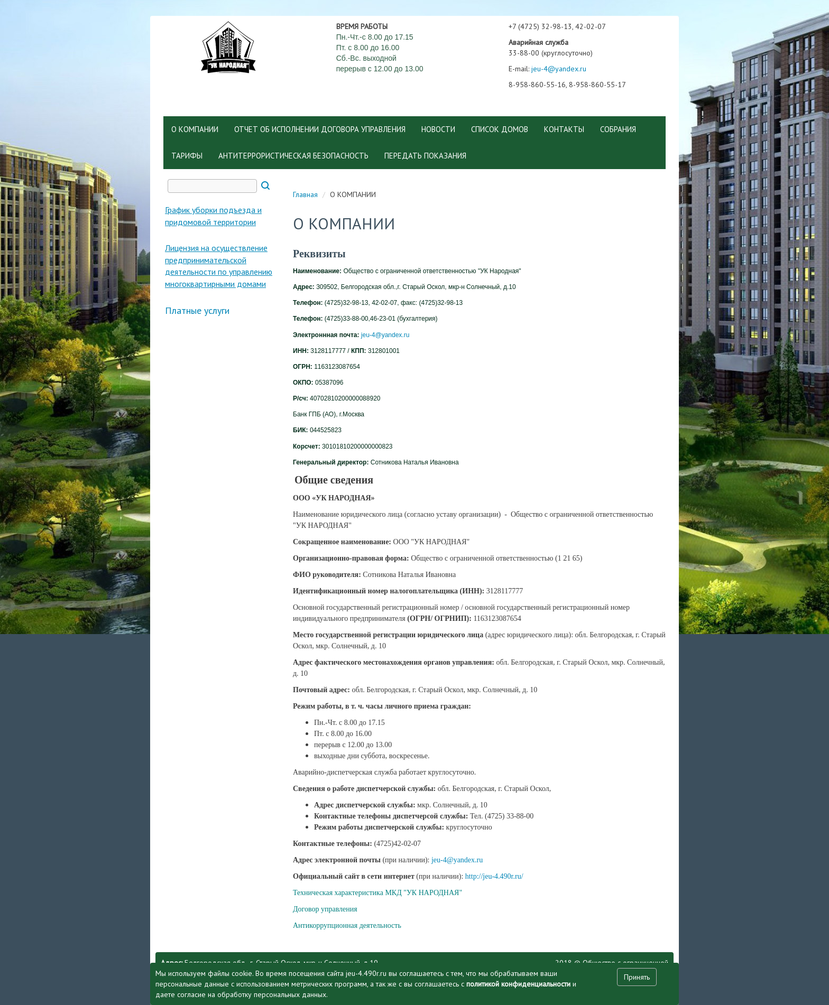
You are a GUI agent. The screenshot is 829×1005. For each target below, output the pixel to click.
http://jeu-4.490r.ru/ (494, 876)
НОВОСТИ (438, 129)
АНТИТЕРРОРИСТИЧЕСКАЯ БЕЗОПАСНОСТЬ (293, 156)
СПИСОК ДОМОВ (499, 129)
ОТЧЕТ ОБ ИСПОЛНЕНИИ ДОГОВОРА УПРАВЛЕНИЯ (320, 129)
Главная (305, 194)
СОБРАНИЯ (618, 129)
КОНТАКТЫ (564, 129)
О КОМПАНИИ (194, 129)
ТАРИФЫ (186, 156)
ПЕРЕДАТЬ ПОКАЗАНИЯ (425, 156)
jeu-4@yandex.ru (558, 68)
